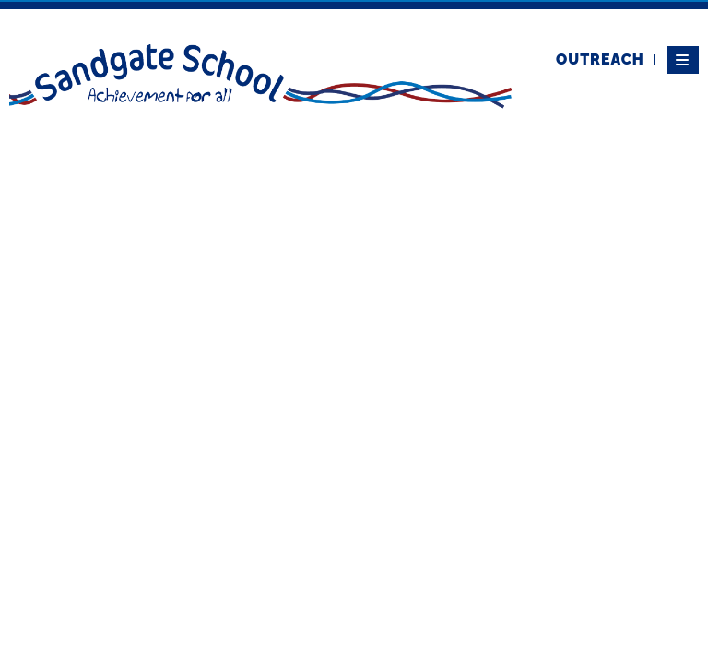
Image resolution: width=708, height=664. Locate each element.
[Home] (260, 75)
